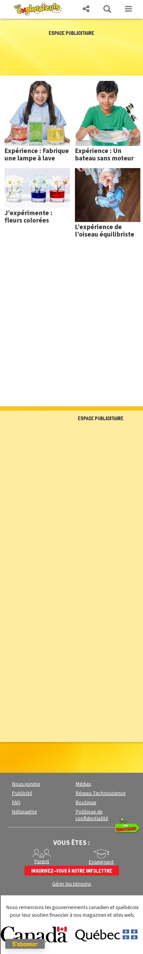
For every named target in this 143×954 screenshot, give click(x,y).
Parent (41, 861)
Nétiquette (24, 812)
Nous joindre (26, 784)
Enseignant (101, 862)
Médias (83, 784)
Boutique (85, 802)
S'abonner (25, 944)
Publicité (22, 793)
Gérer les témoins (71, 884)
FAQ (16, 802)
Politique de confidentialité (91, 815)
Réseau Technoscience (100, 793)
